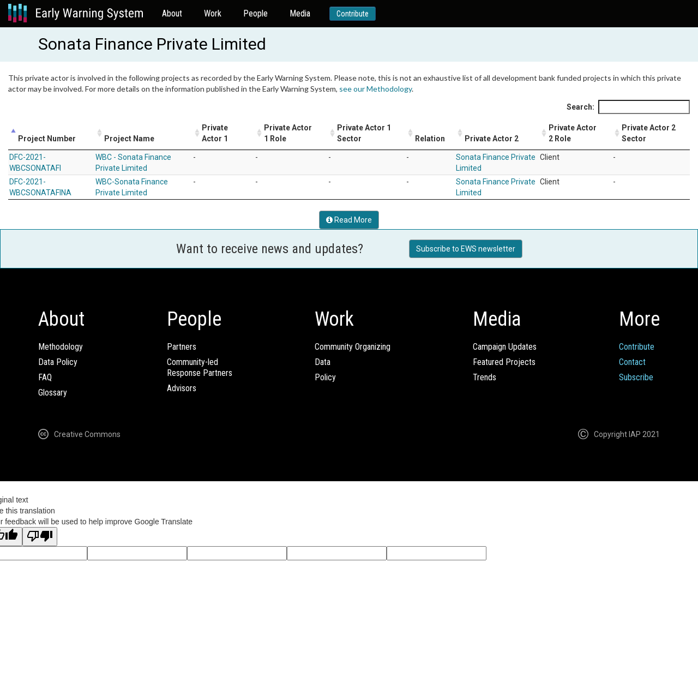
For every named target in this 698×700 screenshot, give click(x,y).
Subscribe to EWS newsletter (465, 248)
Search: (628, 107)
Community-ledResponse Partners (199, 367)
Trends (484, 377)
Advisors (181, 388)
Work (212, 13)
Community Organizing (352, 347)
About (172, 13)
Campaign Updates (505, 347)
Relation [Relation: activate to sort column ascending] (430, 138)
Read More (349, 220)
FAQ (45, 377)
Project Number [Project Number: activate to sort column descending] (47, 138)
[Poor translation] (39, 536)
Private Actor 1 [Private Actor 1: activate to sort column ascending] (215, 133)
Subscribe (636, 377)
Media (300, 13)
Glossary (52, 392)
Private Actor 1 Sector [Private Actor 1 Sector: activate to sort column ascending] (364, 133)
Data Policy (57, 362)
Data (322, 362)
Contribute (352, 13)
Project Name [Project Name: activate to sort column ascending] (129, 138)
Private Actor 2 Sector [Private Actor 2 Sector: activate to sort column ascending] (649, 133)
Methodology (60, 347)
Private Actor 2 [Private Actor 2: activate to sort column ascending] (492, 138)
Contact (632, 362)
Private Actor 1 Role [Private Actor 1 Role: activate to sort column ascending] (288, 133)
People (255, 13)
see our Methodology (375, 88)
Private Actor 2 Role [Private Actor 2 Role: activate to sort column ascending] (573, 133)
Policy (325, 377)
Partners (181, 347)
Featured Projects (504, 362)
